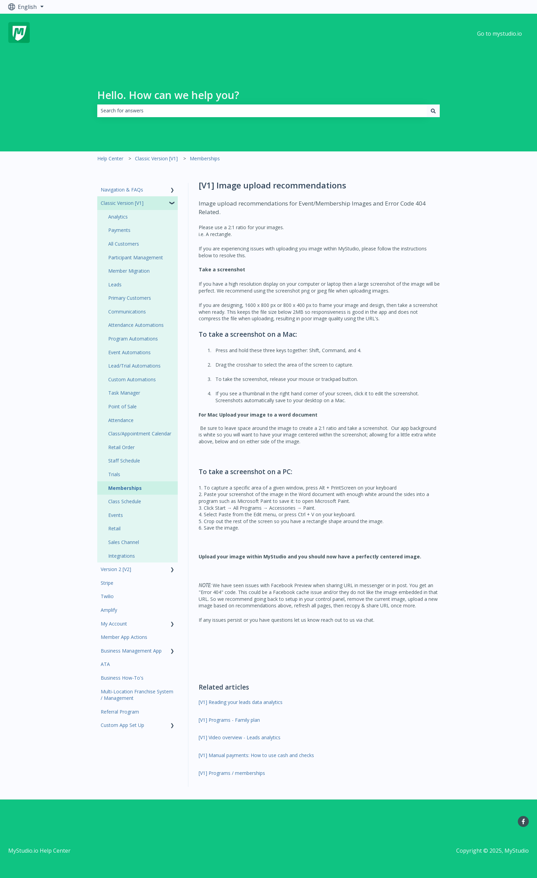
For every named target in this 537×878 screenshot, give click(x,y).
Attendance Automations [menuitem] (136, 325)
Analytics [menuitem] (118, 216)
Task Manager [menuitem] (124, 392)
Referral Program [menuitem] (120, 711)
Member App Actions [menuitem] (124, 637)
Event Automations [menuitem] (129, 352)
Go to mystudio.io (499, 33)
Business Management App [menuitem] (131, 650)
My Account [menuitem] (114, 623)
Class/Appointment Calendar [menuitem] (139, 433)
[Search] (433, 110)
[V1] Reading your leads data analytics (241, 702)
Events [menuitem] (115, 515)
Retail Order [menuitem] (121, 447)
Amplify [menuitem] (109, 610)
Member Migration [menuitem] (129, 271)
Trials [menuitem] (114, 474)
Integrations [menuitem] (121, 556)
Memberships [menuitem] (125, 488)
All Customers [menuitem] (123, 243)
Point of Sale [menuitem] (122, 406)
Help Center (110, 158)
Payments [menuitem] (119, 230)
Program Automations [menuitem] (133, 338)
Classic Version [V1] (156, 158)
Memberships (205, 158)
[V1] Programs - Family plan (229, 720)
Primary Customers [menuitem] (129, 298)
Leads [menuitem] (115, 284)
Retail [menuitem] (114, 528)
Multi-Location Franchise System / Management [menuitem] (137, 695)
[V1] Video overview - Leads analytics (239, 737)
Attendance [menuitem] (121, 420)
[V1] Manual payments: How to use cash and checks (256, 755)
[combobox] (262, 110)
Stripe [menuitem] (107, 583)
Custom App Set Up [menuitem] (122, 725)
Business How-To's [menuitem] (122, 678)
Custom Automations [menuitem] (132, 379)
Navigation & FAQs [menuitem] (122, 189)
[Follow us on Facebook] (523, 821)
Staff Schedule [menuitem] (124, 460)
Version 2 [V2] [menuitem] (116, 569)
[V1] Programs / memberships (232, 773)
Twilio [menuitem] (107, 596)
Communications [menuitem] (127, 311)
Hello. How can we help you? (168, 95)
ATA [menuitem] (105, 664)
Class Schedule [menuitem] (124, 501)
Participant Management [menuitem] (135, 257)
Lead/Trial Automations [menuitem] (134, 365)
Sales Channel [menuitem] (123, 542)
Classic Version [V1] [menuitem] (122, 203)
